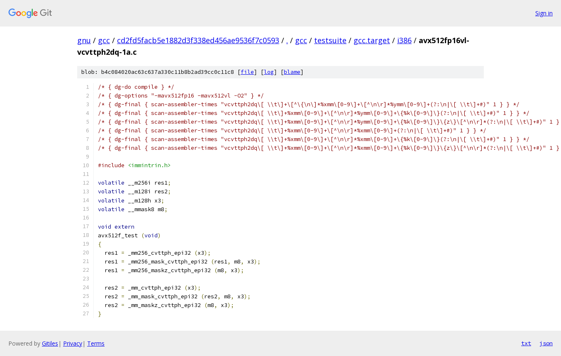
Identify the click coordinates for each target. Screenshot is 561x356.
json (546, 343)
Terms (96, 343)
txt (526, 343)
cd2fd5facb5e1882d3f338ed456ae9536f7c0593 (198, 40)
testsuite (330, 40)
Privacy (72, 343)
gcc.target (372, 40)
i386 (404, 40)
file (247, 72)
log (269, 72)
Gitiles (50, 343)
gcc (104, 40)
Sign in (544, 13)
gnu (84, 40)
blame (292, 72)
